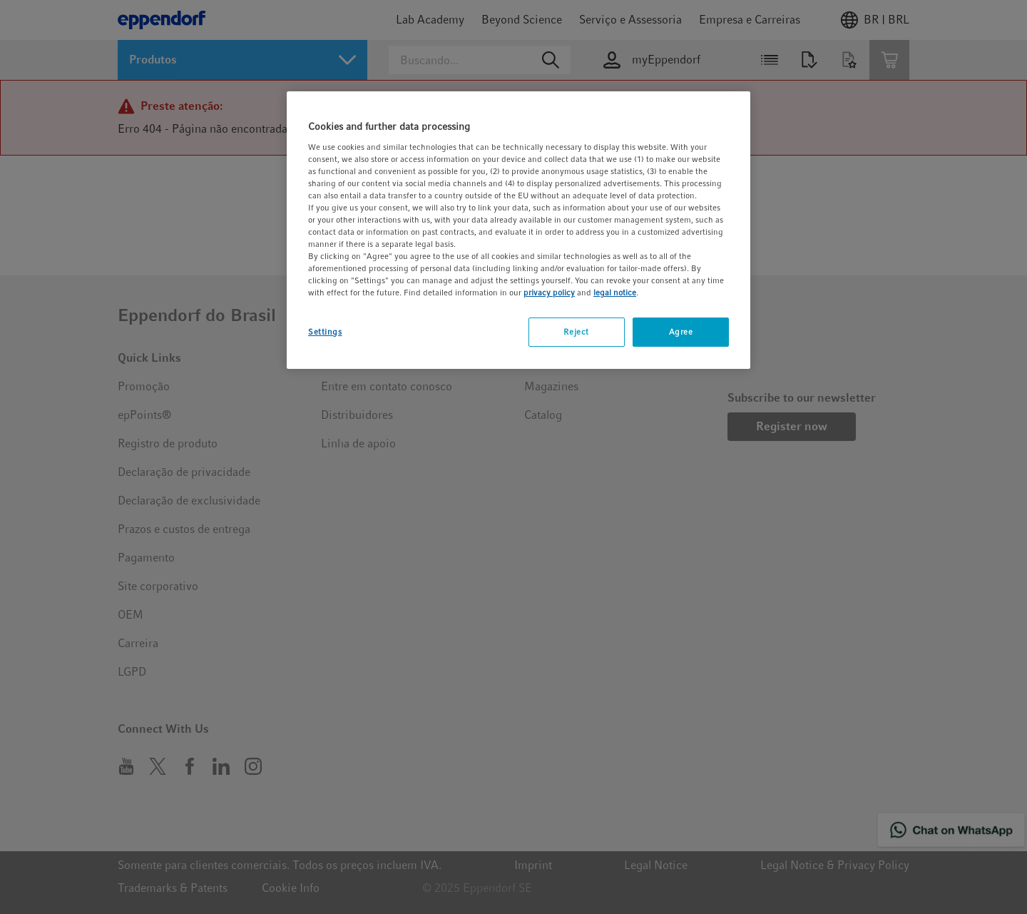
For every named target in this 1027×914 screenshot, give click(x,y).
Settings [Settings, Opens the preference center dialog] (325, 332)
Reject (575, 332)
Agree (681, 332)
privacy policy (549, 293)
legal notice (614, 293)
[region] (518, 230)
